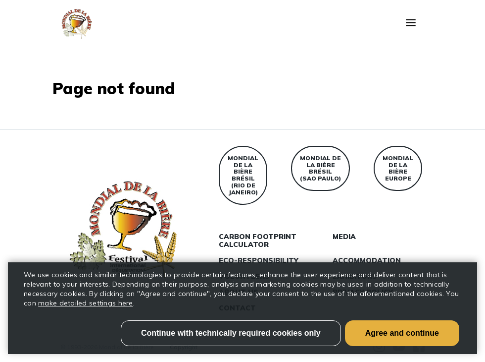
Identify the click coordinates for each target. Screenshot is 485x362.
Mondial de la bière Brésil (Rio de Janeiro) (243, 175)
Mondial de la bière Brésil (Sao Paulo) (320, 168)
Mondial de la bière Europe (398, 168)
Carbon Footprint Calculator (257, 240)
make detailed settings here (85, 303)
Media (344, 236)
